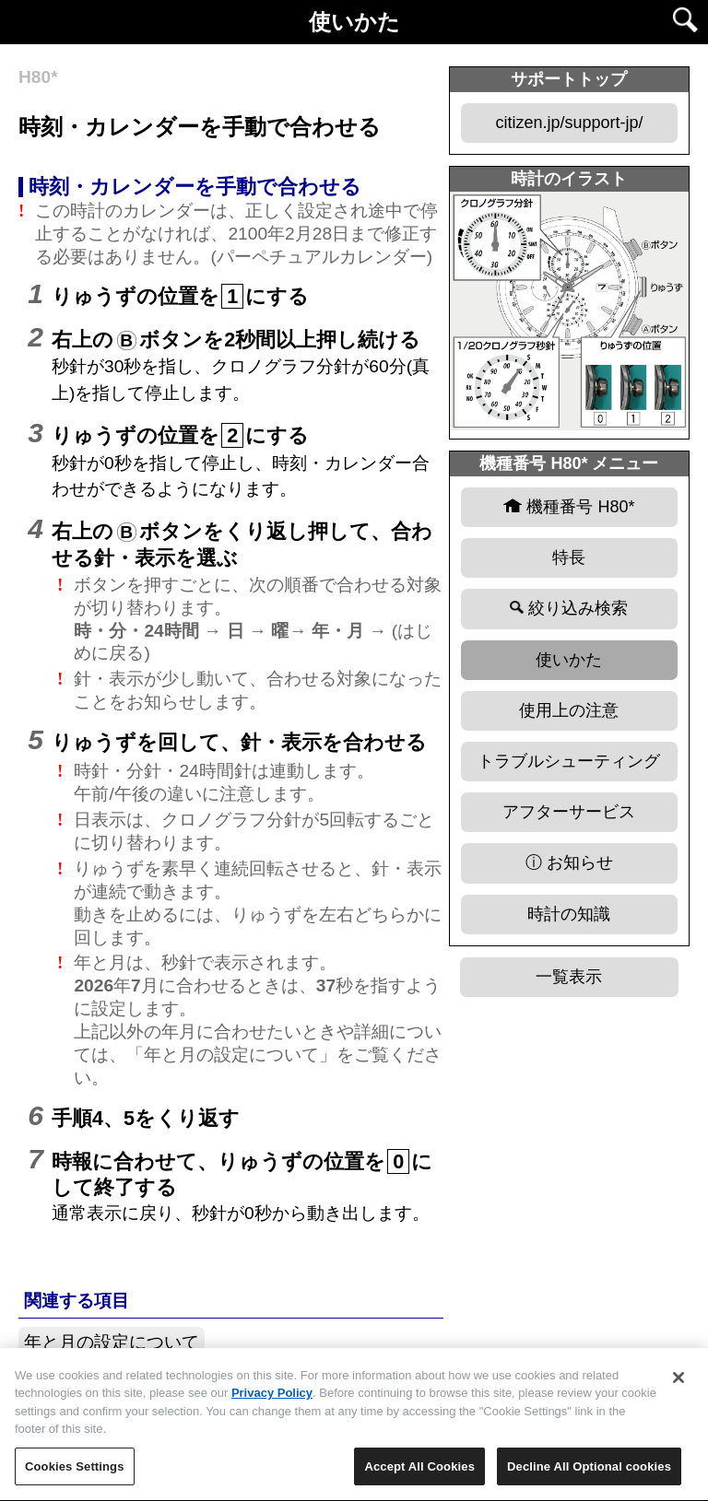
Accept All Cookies (419, 1474)
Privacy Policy (272, 1400)
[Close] (678, 1384)
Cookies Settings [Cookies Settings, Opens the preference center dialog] (74, 1474)
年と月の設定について (111, 1342)
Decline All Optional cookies (589, 1474)
